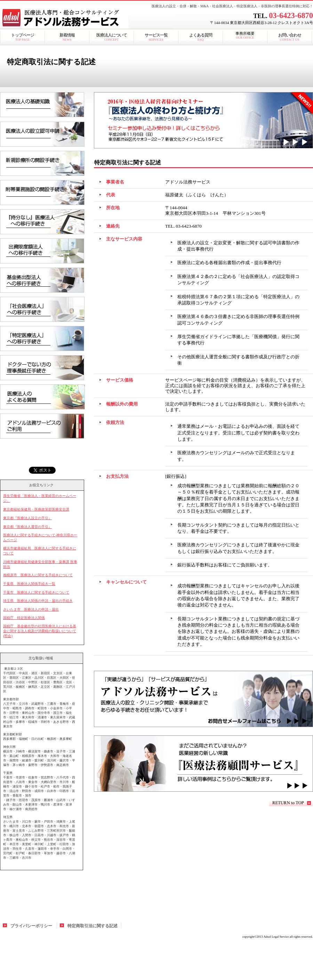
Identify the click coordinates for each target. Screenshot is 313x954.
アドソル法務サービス (87, 19)
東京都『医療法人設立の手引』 (27, 518)
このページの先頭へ (291, 803)
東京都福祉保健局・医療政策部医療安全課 (36, 509)
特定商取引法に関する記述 (92, 925)
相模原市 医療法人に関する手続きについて (38, 575)
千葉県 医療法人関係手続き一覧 (29, 584)
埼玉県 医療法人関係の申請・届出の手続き (38, 601)
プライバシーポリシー (31, 925)
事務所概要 (245, 35)
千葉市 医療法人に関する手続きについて (36, 592)
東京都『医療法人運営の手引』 (27, 527)
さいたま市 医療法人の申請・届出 (31, 609)
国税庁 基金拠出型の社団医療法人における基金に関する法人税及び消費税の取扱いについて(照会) (39, 631)
